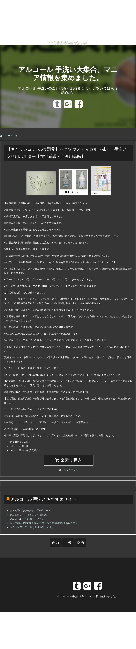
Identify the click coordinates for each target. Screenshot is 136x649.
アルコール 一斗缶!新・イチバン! (27, 519)
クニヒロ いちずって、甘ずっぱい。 (29, 514)
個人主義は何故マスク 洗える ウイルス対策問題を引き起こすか (44, 523)
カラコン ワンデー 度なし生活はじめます (32, 527)
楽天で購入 (68, 460)
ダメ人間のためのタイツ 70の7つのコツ (31, 510)
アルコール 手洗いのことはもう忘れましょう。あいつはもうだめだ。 (68, 91)
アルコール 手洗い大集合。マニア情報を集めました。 (88, 596)
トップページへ (10, 136)
